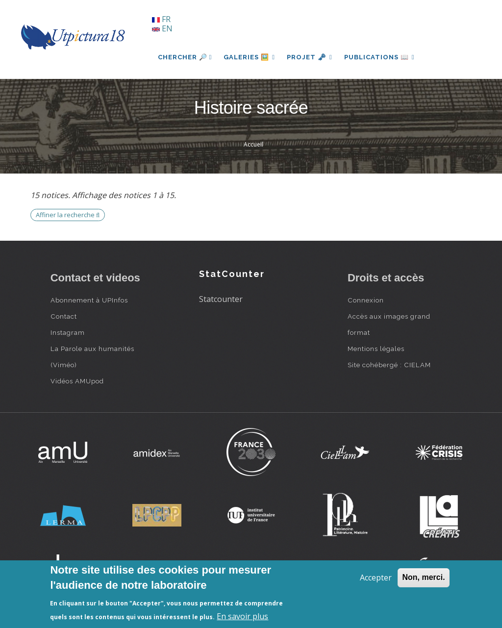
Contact (63, 316)
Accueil (253, 144)
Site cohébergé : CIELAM (389, 365)
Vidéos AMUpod (77, 381)
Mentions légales (376, 348)
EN (162, 28)
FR (161, 19)
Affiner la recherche (68, 214)
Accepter (376, 577)
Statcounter (221, 299)
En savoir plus (242, 616)
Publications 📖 (379, 57)
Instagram (67, 332)
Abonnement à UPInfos (89, 300)
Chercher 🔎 (185, 57)
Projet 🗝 (309, 57)
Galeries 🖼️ (249, 57)
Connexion (366, 300)
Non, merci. (423, 577)
